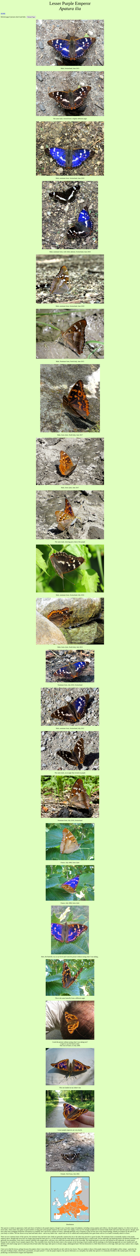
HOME (3, 13)
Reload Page (31, 17)
